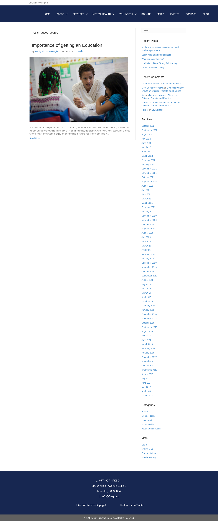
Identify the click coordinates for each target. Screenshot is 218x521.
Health (145, 411)
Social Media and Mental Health (157, 55)
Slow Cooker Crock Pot (153, 88)
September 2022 (149, 130)
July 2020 (146, 237)
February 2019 (148, 305)
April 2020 (146, 250)
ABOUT (60, 14)
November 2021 (149, 173)
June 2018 (146, 340)
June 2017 (146, 383)
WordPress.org (149, 457)
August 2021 (148, 186)
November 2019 (149, 267)
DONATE (146, 14)
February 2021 (148, 207)
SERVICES (78, 14)
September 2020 (149, 228)
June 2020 (146, 241)
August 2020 (148, 233)
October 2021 (148, 177)
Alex (144, 95)
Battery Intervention (172, 83)
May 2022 (146, 147)
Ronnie (145, 102)
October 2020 (148, 224)
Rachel (145, 110)
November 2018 (149, 318)
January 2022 (148, 164)
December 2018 (149, 314)
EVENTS (174, 14)
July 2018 (146, 335)
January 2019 (148, 310)
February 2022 (148, 160)
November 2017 (149, 361)
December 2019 (149, 263)
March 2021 (147, 203)
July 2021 (146, 190)
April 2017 (146, 391)
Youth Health (148, 424)
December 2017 (149, 357)
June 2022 (146, 143)
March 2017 (147, 395)
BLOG (206, 14)
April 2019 (146, 297)
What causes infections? (153, 59)
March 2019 (147, 301)
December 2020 (149, 216)
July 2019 (146, 284)
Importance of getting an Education (67, 45)
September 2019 (149, 275)
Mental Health (148, 416)
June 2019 (146, 288)
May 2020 (146, 246)
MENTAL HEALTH (101, 14)
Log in (144, 445)
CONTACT (191, 14)
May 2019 (146, 293)
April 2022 (146, 151)
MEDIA (160, 14)
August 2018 (148, 331)
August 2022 (148, 134)
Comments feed (149, 453)
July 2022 (146, 139)
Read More (35, 138)
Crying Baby (157, 110)
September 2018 (149, 327)
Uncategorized (148, 420)
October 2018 (148, 323)
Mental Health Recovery (153, 67)
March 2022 (147, 156)
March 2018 (147, 344)
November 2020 (149, 220)
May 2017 (146, 387)
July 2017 (146, 378)
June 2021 (146, 194)
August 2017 (148, 374)
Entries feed (147, 449)
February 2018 (148, 348)
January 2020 (148, 258)
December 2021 (149, 169)
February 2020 (148, 254)
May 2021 (146, 198)
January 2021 (148, 211)
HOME (47, 14)
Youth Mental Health (151, 428)
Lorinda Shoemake (150, 83)
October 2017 (148, 365)
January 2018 (148, 353)
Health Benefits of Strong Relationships (160, 63)
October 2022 (148, 126)
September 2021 (149, 181)
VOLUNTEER (126, 14)
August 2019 (148, 280)
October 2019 (148, 271)
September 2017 (149, 370)
